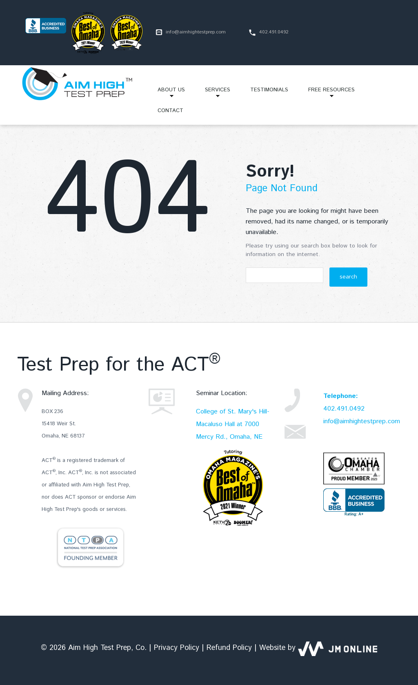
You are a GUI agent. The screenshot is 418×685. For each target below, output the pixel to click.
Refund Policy (229, 648)
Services (212, 93)
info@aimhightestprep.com (196, 32)
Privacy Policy (176, 648)
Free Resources (326, 93)
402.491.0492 (344, 408)
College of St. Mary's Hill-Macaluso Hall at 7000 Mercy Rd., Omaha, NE (232, 424)
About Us (166, 93)
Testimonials (269, 90)
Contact (170, 111)
